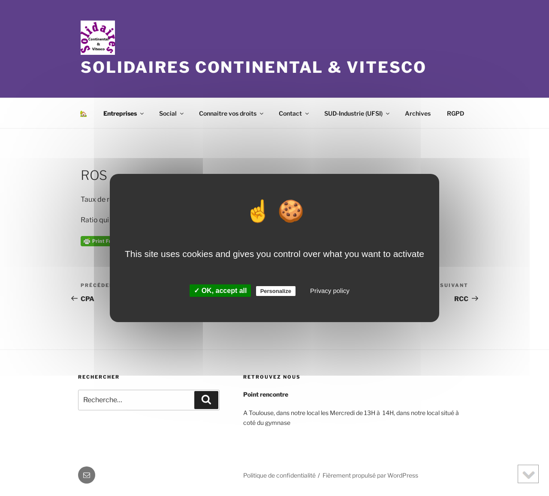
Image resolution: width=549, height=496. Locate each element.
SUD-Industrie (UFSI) (357, 113)
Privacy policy (330, 290)
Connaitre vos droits (232, 113)
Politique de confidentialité (279, 475)
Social (172, 113)
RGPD (455, 113)
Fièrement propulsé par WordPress (370, 475)
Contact (294, 113)
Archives (418, 113)
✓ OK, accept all (220, 290)
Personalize (275, 291)
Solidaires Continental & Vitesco (254, 67)
